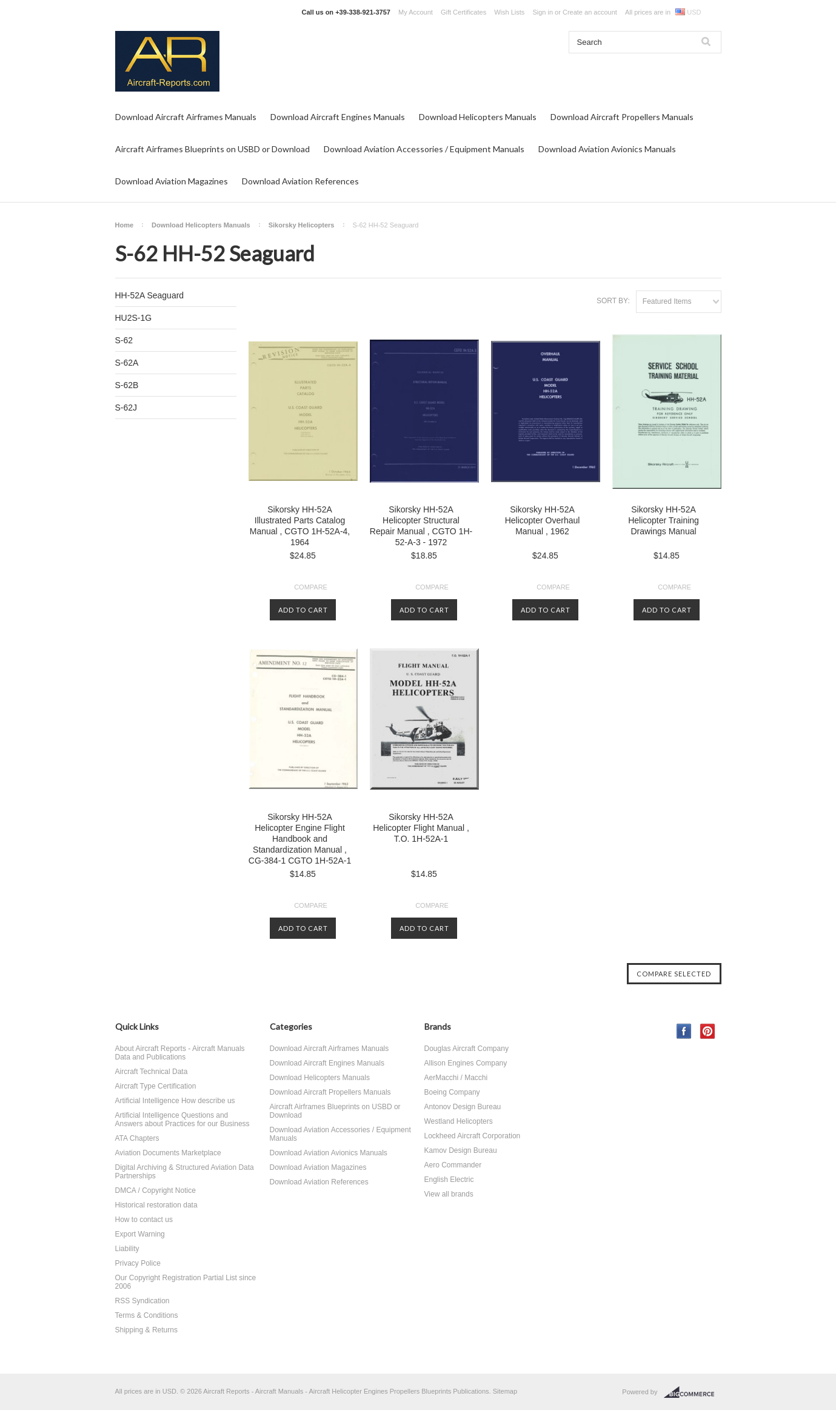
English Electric (449, 1179)
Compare (310, 587)
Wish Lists (509, 12)
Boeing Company (452, 1092)
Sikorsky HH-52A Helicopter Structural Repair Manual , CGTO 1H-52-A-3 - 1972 (421, 526)
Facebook (684, 1031)
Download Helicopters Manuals (478, 117)
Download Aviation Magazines (171, 181)
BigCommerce (692, 1392)
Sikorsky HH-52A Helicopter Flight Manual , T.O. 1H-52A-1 (421, 828)
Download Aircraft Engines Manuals (337, 117)
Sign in (542, 12)
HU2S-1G (133, 318)
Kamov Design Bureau (460, 1150)
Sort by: (613, 301)
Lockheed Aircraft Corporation (472, 1136)
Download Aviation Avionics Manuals (607, 149)
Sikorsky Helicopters (302, 225)
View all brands (448, 1194)
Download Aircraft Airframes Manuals (185, 117)
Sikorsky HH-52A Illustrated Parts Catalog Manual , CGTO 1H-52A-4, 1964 (300, 526)
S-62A (127, 363)
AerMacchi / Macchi (456, 1077)
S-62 (124, 340)
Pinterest (707, 1031)
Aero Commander (453, 1165)
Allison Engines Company (465, 1063)
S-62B (127, 385)
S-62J (126, 407)
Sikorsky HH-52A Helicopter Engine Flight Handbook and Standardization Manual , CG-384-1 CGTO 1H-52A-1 (300, 838)
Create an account (590, 12)
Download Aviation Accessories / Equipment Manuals (424, 149)
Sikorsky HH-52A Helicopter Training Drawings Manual (663, 520)
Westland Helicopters (458, 1121)
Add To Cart (303, 610)
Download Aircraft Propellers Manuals (622, 117)
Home (124, 225)
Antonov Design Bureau (462, 1107)
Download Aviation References (300, 181)
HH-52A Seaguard (149, 295)
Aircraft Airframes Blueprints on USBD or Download (212, 149)
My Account (415, 12)
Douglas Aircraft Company (466, 1048)
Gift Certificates (463, 12)
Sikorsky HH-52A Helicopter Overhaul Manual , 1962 (542, 520)
